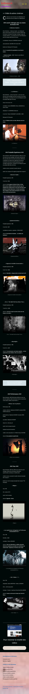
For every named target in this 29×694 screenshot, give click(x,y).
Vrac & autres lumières (8, 675)
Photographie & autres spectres (10, 679)
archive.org (14, 648)
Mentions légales (7, 661)
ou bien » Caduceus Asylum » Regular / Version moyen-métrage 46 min (14, 82)
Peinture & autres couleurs (9, 673)
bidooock (6, 3)
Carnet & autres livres (8, 669)
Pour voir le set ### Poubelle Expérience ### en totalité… (14, 383)
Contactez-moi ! (6, 659)
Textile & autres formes (8, 667)
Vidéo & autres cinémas (8, 677)
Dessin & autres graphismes (9, 671)
